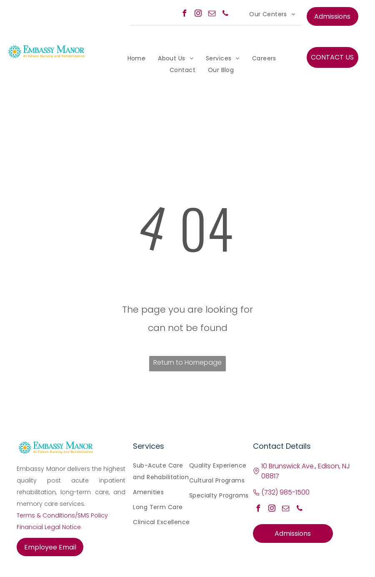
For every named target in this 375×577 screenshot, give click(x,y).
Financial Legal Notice (49, 527)
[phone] (225, 14)
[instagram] (197, 14)
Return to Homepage (187, 362)
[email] (211, 14)
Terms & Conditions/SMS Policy (62, 515)
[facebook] (184, 14)
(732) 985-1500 (285, 492)
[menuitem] (272, 14)
